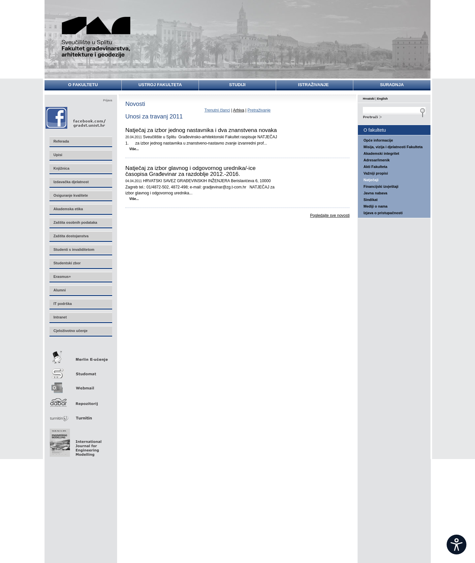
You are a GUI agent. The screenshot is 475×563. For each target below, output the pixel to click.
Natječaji (371, 180)
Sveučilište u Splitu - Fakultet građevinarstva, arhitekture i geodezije (96, 37)
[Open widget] (456, 544)
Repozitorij (80, 400)
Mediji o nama (376, 206)
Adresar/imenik (377, 160)
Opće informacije (378, 140)
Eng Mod (75, 441)
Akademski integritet (381, 153)
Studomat (80, 370)
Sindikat (371, 200)
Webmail (80, 385)
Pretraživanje (258, 110)
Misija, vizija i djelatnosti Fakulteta (393, 147)
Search (394, 116)
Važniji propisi (376, 173)
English (382, 98)
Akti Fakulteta (375, 167)
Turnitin (80, 415)
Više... (134, 149)
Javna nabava (375, 193)
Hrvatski (369, 98)
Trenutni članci (217, 110)
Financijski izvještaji (381, 186)
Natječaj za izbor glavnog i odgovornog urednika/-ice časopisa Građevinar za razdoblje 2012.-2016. (190, 171)
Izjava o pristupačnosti (383, 213)
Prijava (107, 100)
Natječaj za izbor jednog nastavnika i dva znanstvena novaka (201, 130)
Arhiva (238, 110)
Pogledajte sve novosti (330, 215)
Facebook (76, 118)
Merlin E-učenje (80, 355)
